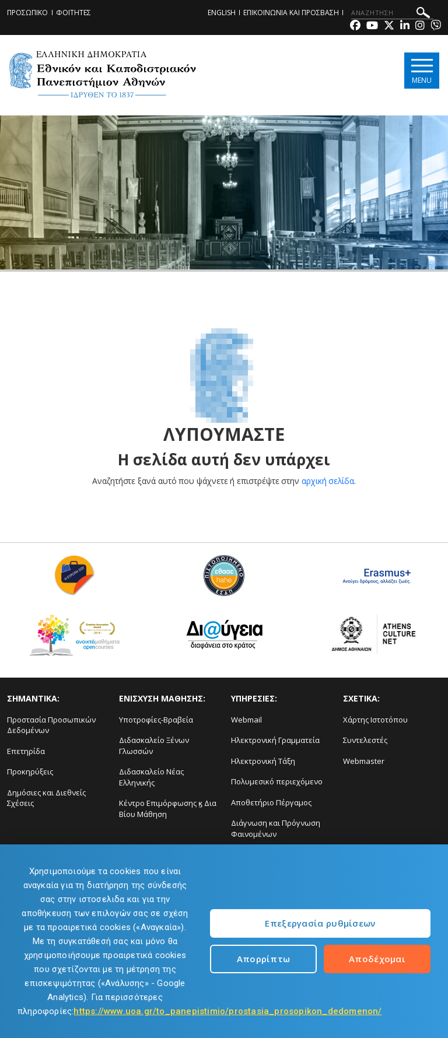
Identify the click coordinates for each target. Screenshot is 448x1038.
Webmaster (363, 761)
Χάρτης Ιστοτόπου (375, 719)
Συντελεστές (365, 740)
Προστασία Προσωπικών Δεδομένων (51, 725)
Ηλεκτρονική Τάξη (263, 761)
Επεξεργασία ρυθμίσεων (320, 923)
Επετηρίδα (26, 751)
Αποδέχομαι (377, 959)
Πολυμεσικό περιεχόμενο (277, 781)
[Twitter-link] (389, 26)
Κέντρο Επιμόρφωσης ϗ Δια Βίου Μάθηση (167, 808)
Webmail (246, 719)
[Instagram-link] (420, 26)
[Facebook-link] (355, 26)
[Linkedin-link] (405, 26)
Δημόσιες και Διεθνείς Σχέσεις (46, 798)
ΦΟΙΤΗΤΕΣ (73, 12)
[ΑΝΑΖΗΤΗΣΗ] (392, 12)
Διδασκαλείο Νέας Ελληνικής (151, 777)
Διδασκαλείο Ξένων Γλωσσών (154, 745)
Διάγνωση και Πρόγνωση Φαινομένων (275, 828)
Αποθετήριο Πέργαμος (271, 802)
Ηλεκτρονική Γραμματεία (275, 740)
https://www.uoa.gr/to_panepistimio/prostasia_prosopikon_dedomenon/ (228, 1011)
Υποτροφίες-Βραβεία (156, 719)
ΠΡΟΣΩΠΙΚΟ (27, 12)
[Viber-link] (435, 26)
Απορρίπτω (263, 959)
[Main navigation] (420, 70)
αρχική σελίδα (328, 480)
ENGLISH (222, 12)
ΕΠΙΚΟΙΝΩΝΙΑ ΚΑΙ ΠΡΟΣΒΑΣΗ (291, 12)
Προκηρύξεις (30, 771)
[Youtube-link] (372, 26)
